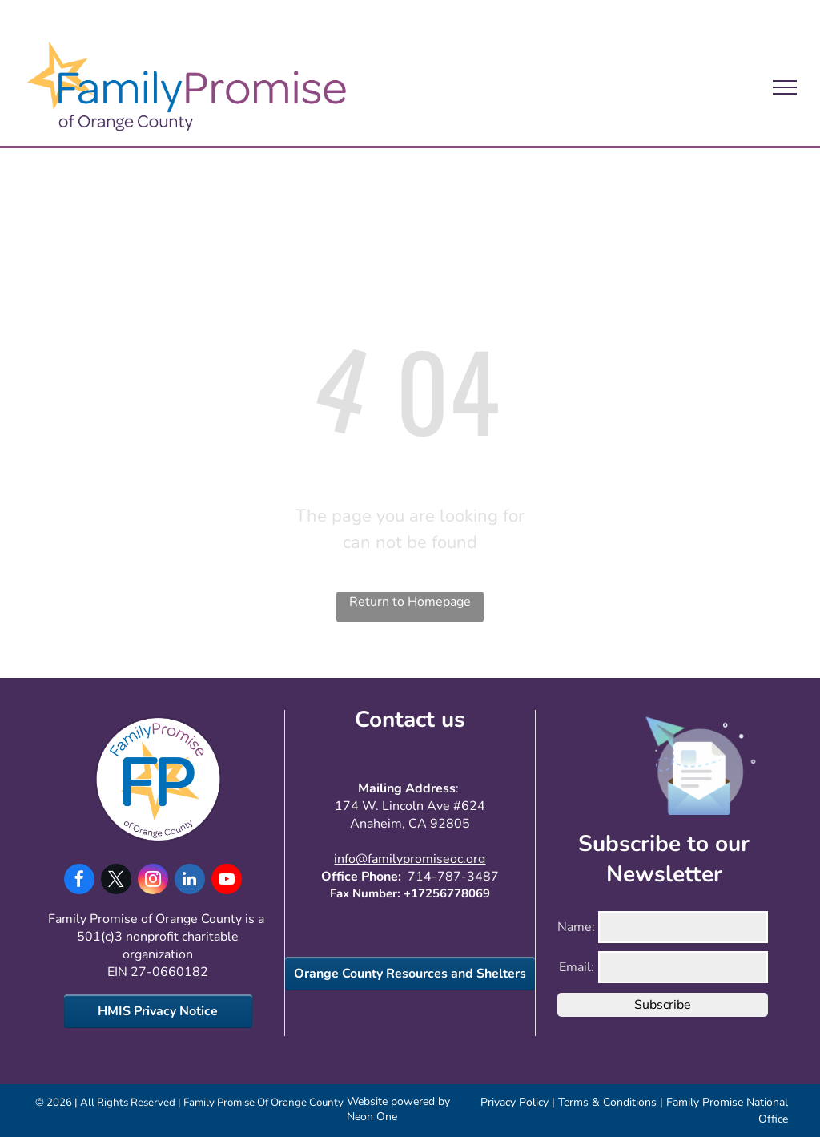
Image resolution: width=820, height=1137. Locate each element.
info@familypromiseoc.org (409, 859)
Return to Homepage (410, 602)
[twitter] (116, 881)
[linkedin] (190, 881)
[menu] (785, 87)
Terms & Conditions (607, 1102)
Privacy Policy (514, 1102)
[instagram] (153, 881)
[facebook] (79, 881)
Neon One (372, 1116)
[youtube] (226, 881)
